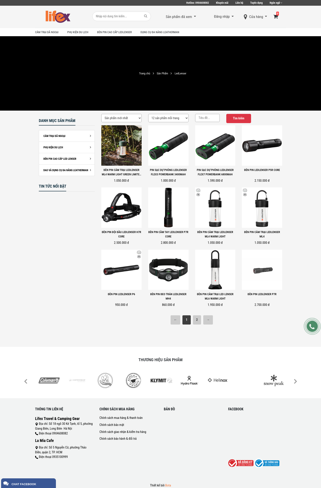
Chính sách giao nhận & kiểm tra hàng (123, 432)
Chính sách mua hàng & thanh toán (121, 418)
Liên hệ (239, 2)
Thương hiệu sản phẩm (161, 359)
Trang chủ (144, 73)
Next (295, 381)
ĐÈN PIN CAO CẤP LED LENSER (59, 158)
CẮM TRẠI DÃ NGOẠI (54, 136)
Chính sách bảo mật (112, 425)
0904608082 (197, 2)
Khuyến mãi (222, 2)
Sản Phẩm (162, 73)
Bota (168, 485)
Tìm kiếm (238, 118)
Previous (25, 381)
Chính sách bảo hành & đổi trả (118, 439)
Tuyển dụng (256, 2)
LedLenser (180, 73)
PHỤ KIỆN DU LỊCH (53, 147)
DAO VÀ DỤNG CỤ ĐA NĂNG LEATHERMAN (65, 170)
